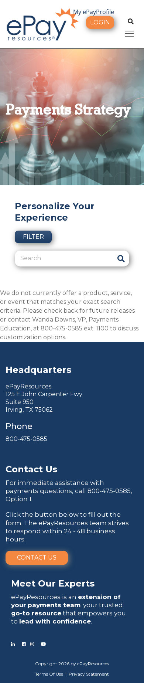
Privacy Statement (89, 674)
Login (100, 22)
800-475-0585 (26, 438)
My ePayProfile (93, 12)
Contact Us (36, 557)
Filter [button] (33, 236)
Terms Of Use (49, 674)
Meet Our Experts (53, 583)
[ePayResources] (42, 23)
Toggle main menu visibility (130, 32)
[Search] (64, 258)
